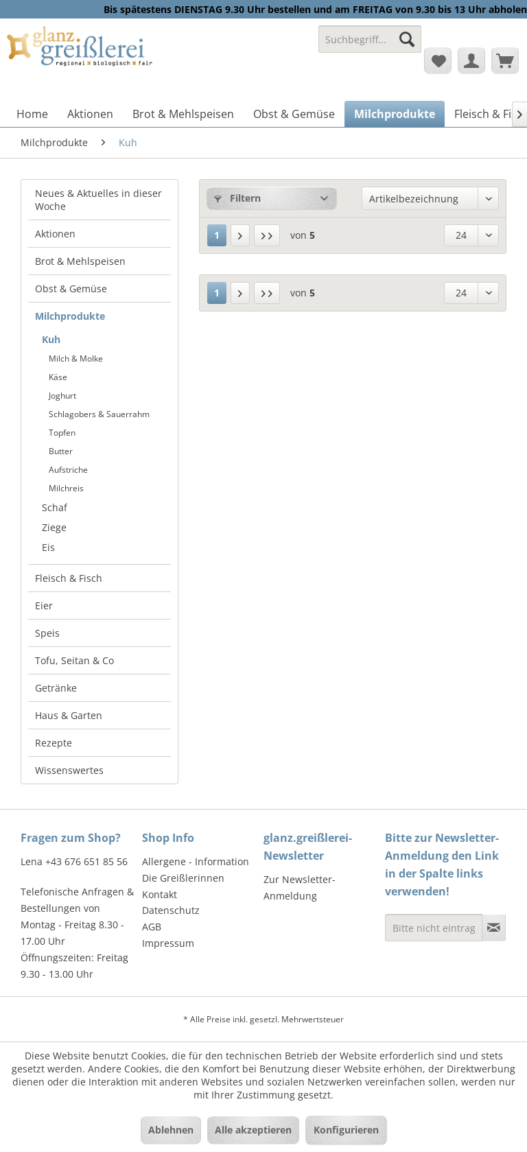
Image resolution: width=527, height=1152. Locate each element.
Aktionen (55, 233)
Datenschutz (171, 910)
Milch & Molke (76, 358)
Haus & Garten (68, 715)
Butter (61, 451)
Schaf (54, 507)
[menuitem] (369, 45)
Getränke (56, 687)
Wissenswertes (69, 770)
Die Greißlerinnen (183, 877)
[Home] (32, 114)
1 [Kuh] (217, 235)
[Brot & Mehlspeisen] (183, 114)
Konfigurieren (346, 1129)
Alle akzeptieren (253, 1129)
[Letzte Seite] (267, 235)
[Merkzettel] (438, 60)
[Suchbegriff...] (369, 39)
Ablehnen (171, 1129)
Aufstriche (68, 469)
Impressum (168, 943)
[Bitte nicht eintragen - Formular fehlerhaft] (433, 927)
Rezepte (53, 742)
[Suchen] (407, 39)
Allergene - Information (195, 861)
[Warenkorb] (505, 60)
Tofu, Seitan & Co (74, 660)
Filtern (237, 197)
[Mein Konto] (471, 60)
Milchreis (66, 488)
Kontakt (159, 894)
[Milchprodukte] (394, 114)
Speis (47, 632)
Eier (44, 605)
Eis (48, 547)
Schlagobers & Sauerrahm (99, 414)
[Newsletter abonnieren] (494, 927)
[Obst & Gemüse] (294, 114)
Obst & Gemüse (71, 288)
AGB (151, 926)
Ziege (54, 527)
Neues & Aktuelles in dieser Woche (98, 200)
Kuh (51, 339)
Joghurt (62, 395)
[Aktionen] (90, 114)
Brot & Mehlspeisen (80, 261)
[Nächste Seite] (240, 235)
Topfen (62, 432)
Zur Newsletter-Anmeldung (300, 887)
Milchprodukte (70, 315)
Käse (58, 377)
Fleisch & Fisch (68, 578)
